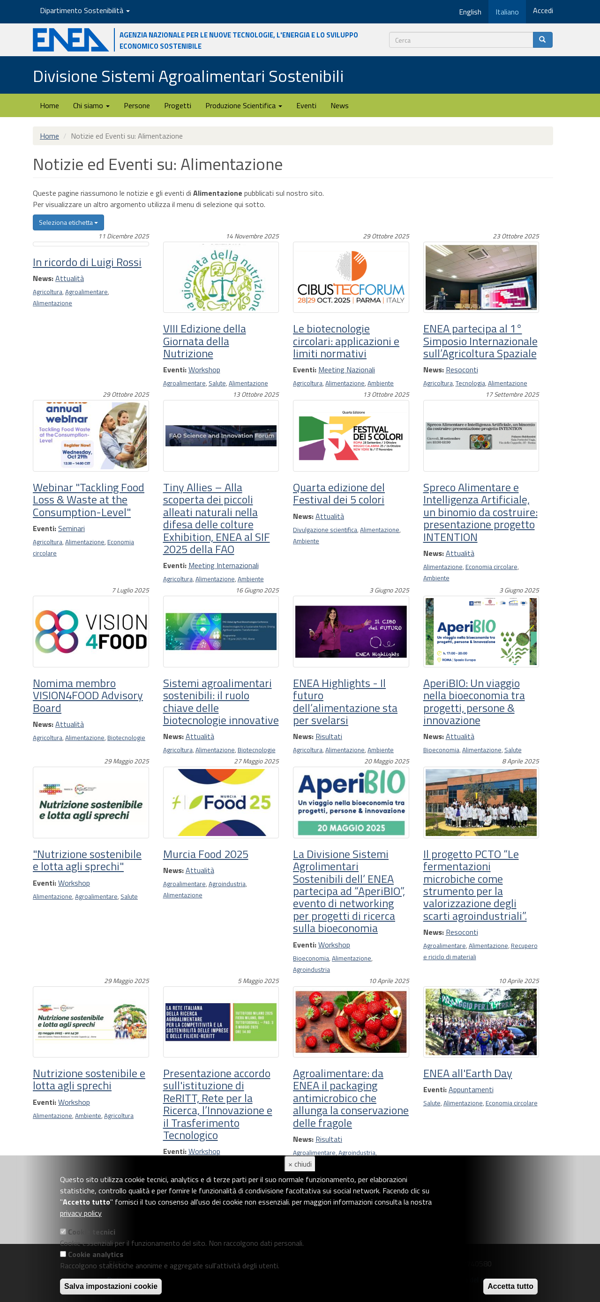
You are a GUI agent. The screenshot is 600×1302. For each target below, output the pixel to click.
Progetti (177, 105)
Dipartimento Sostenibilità (85, 10)
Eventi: (175, 369)
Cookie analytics (95, 1254)
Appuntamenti (471, 1089)
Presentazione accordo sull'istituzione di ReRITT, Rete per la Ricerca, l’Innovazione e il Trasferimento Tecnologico (217, 1104)
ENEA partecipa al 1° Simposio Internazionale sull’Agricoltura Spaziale (480, 341)
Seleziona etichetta (68, 222)
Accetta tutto (510, 1286)
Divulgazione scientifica (325, 529)
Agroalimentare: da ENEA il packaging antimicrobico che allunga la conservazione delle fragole (351, 1098)
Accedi (543, 10)
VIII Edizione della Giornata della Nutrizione (204, 341)
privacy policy (81, 1213)
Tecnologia (470, 383)
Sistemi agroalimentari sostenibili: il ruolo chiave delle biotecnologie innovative (221, 701)
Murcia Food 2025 (205, 853)
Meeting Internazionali (223, 565)
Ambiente (381, 383)
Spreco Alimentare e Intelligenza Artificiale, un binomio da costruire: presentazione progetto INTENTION (480, 512)
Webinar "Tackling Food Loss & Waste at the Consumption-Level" (88, 499)
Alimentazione (52, 303)
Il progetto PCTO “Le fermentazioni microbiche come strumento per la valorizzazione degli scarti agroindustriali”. (475, 884)
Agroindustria (227, 883)
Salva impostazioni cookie (111, 1286)
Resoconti (462, 369)
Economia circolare (491, 566)
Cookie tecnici (91, 1231)
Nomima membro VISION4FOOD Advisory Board (88, 695)
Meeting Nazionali (346, 369)
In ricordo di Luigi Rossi (87, 261)
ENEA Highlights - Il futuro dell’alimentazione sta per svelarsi (345, 701)
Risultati (328, 736)
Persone (137, 105)
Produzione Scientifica (243, 105)
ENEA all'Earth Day (467, 1073)
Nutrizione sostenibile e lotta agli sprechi (89, 1079)
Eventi (306, 105)
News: (43, 278)
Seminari (71, 528)
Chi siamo (91, 105)
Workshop (204, 369)
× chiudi (300, 1163)
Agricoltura (47, 291)
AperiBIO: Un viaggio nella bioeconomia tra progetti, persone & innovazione (474, 701)
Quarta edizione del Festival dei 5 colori (339, 493)
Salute (217, 383)
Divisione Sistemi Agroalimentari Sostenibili (188, 76)
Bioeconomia (441, 750)
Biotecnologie (126, 737)
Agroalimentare (86, 291)
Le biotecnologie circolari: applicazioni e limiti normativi (346, 341)
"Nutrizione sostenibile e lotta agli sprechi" (87, 859)
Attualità (69, 278)
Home (49, 105)
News (339, 105)
